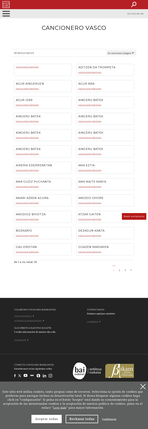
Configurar (109, 419)
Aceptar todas (46, 419)
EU (129, 14)
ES (133, 14)
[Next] (131, 270)
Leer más (59, 407)
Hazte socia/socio (134, 216)
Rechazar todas (82, 419)
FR (138, 14)
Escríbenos (94, 322)
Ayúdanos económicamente (29, 321)
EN (142, 14)
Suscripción (21, 340)
